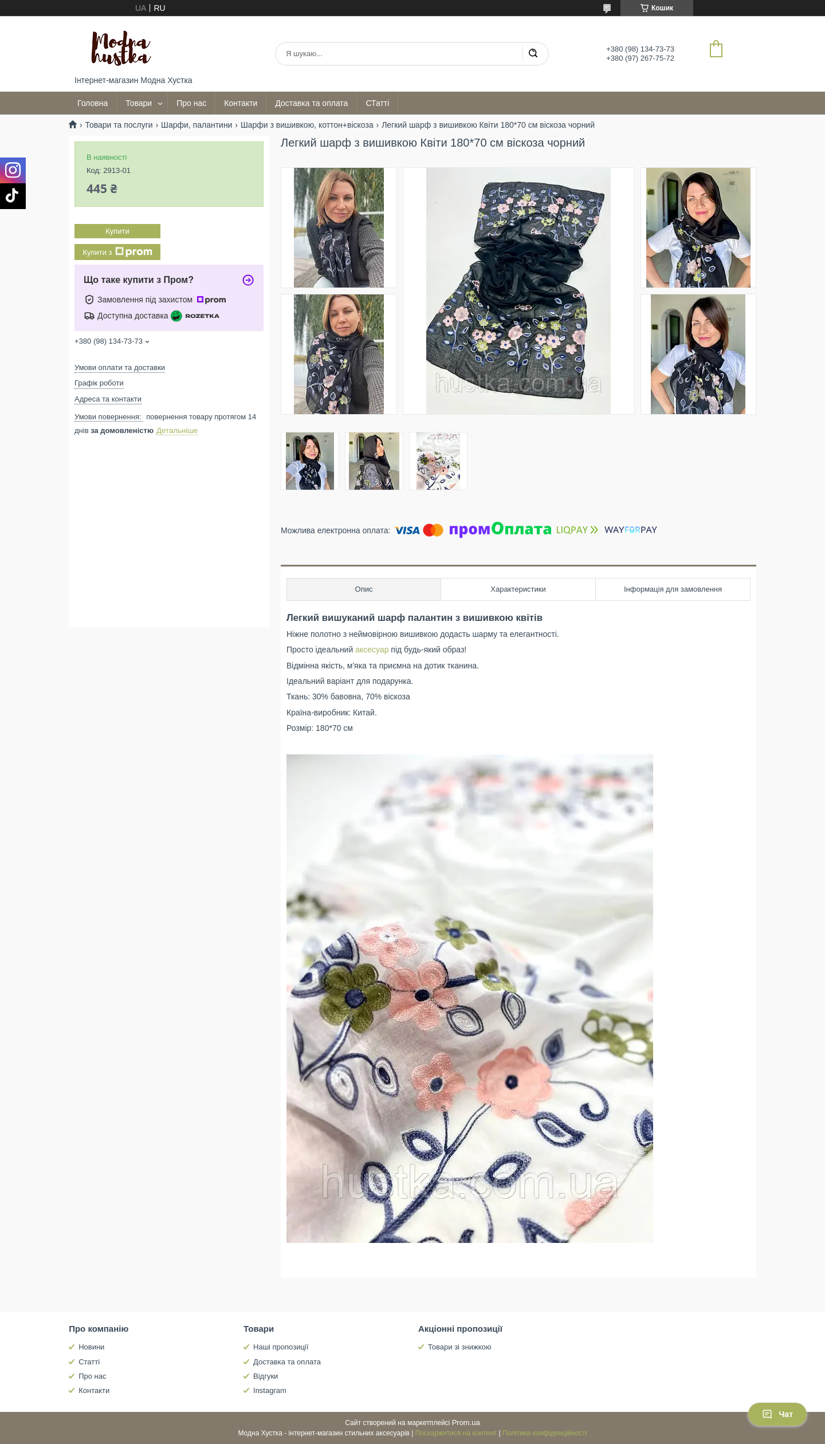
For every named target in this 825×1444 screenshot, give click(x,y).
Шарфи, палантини (196, 124)
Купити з (117, 252)
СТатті (377, 103)
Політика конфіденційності (544, 1433)
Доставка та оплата (311, 103)
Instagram (269, 1390)
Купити (117, 231)
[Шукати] (532, 54)
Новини (91, 1347)
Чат (777, 1414)
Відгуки (265, 1376)
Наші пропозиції (280, 1347)
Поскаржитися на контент (456, 1433)
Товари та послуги (118, 124)
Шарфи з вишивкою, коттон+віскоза (307, 124)
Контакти (240, 103)
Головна (92, 103)
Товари (138, 103)
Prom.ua (466, 1422)
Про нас (191, 103)
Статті (89, 1362)
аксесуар (371, 649)
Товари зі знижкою (460, 1347)
